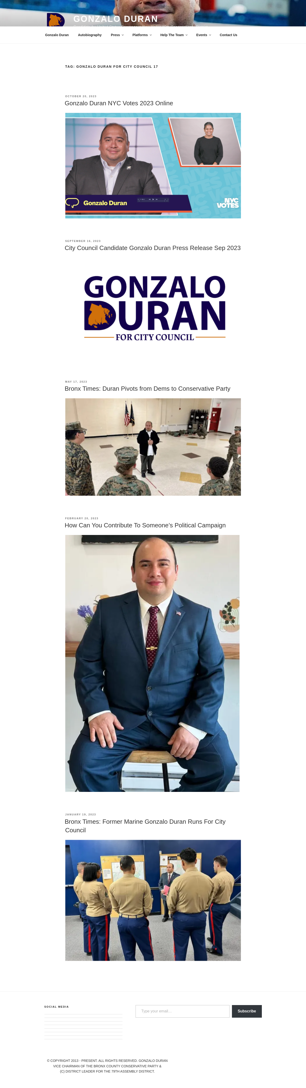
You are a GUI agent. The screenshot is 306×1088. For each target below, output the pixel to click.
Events (204, 35)
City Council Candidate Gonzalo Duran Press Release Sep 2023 (153, 247)
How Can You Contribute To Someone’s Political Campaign (145, 525)
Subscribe (247, 1011)
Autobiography (90, 35)
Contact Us (228, 35)
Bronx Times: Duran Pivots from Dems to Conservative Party (148, 388)
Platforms (142, 35)
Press (117, 35)
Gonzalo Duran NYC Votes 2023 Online (119, 103)
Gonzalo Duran (115, 19)
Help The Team (174, 35)
